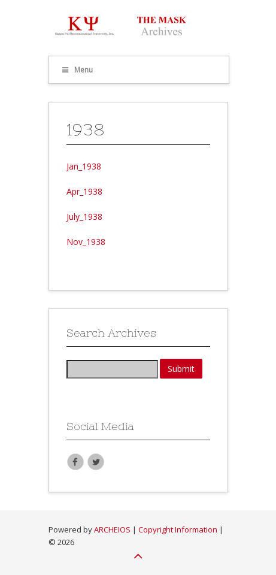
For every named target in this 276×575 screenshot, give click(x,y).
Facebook (75, 461)
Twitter (96, 461)
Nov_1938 (85, 241)
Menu (77, 70)
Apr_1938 (84, 191)
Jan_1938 (83, 166)
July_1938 (84, 216)
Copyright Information (177, 529)
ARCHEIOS (112, 529)
